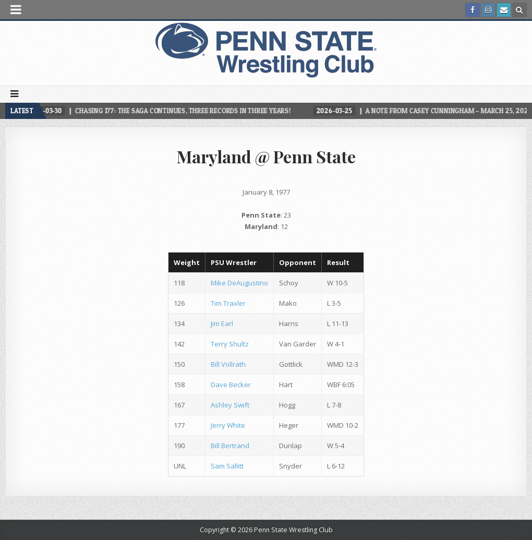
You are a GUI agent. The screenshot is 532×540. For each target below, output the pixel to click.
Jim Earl (222, 323)
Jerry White (228, 425)
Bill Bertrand (230, 445)
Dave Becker (231, 384)
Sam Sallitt (227, 466)
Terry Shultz (230, 344)
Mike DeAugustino (239, 282)
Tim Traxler (228, 303)
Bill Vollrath (228, 364)
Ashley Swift (230, 405)
